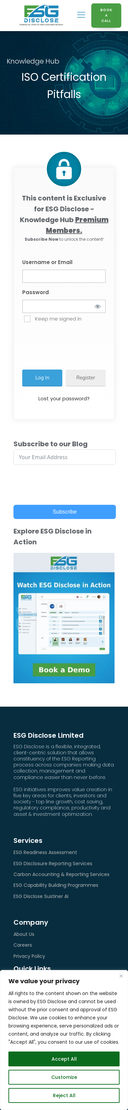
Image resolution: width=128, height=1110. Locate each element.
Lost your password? (64, 398)
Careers (22, 945)
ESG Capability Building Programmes (55, 885)
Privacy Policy (29, 956)
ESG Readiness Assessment (45, 852)
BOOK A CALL (106, 15)
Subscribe (64, 512)
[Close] (121, 976)
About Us (23, 934)
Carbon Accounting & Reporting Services (61, 874)
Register (85, 377)
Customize (64, 1077)
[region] (64, 1040)
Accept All (64, 1059)
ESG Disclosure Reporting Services (52, 863)
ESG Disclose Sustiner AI (40, 896)
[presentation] (77, 343)
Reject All (64, 1095)
